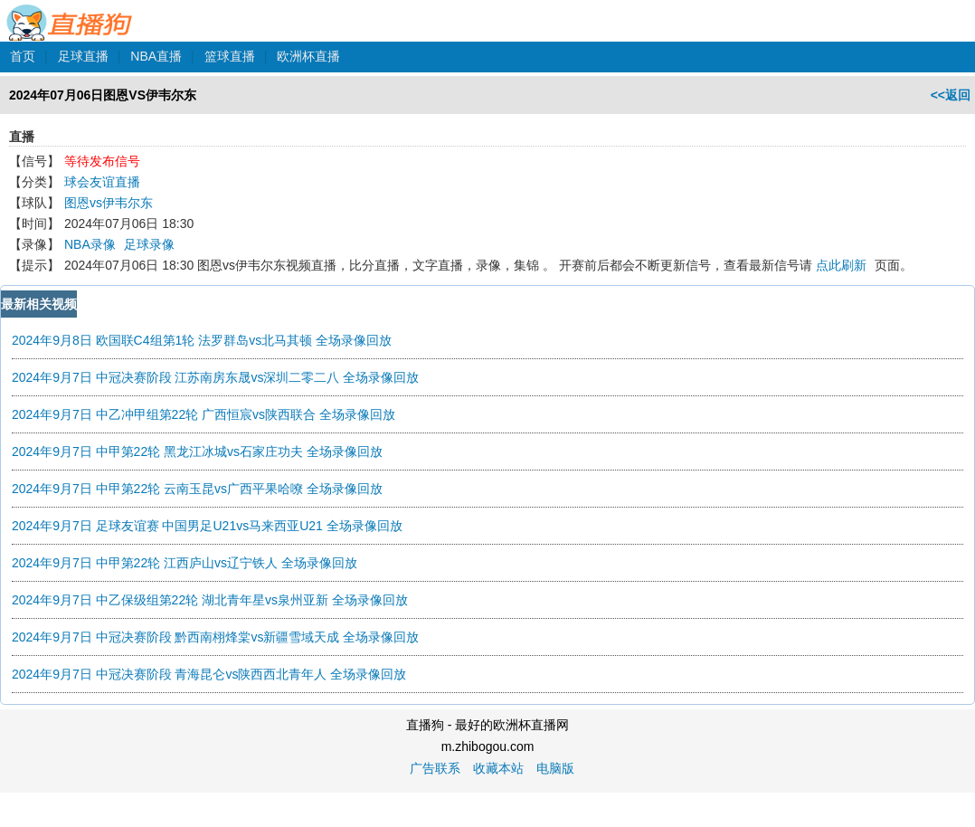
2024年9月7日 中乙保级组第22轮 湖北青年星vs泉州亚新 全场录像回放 (210, 600)
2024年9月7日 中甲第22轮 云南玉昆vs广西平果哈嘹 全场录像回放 (197, 488)
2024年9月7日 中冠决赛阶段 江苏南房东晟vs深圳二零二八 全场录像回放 (215, 377)
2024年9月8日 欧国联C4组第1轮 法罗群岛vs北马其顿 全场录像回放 (202, 340)
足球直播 (83, 56)
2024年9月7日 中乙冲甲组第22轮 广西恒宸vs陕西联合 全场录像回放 (203, 414)
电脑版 (555, 768)
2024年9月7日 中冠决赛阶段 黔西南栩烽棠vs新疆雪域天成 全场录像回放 (215, 637)
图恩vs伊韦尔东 (108, 202)
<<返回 (950, 95)
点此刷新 (841, 265)
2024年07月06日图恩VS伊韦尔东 (102, 95)
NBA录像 (90, 244)
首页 (22, 56)
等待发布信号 (102, 161)
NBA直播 (156, 56)
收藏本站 (498, 768)
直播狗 (70, 13)
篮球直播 (229, 56)
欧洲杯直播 (308, 56)
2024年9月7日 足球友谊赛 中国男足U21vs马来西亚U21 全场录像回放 (207, 525)
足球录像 (149, 244)
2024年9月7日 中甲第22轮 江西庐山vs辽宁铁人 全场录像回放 (184, 563)
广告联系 (435, 768)
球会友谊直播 (102, 182)
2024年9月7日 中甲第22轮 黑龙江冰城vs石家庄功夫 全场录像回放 (197, 451)
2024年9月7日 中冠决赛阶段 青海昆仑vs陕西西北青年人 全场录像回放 (209, 674)
